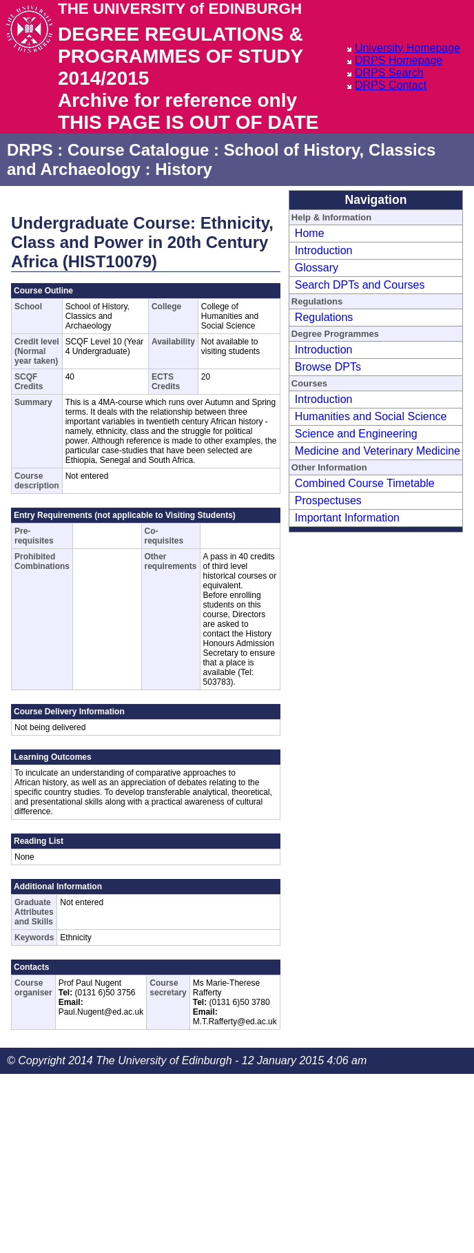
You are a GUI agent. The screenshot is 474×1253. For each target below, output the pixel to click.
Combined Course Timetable (365, 483)
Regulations (324, 317)
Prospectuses (328, 500)
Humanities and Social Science (371, 416)
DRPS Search (389, 73)
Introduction (324, 250)
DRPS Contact (390, 85)
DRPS (30, 150)
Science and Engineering (356, 433)
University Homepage (407, 48)
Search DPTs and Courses (360, 285)
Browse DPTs (328, 367)
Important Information (347, 518)
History (183, 169)
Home (309, 233)
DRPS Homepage (398, 60)
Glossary (316, 267)
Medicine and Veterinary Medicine (377, 451)
